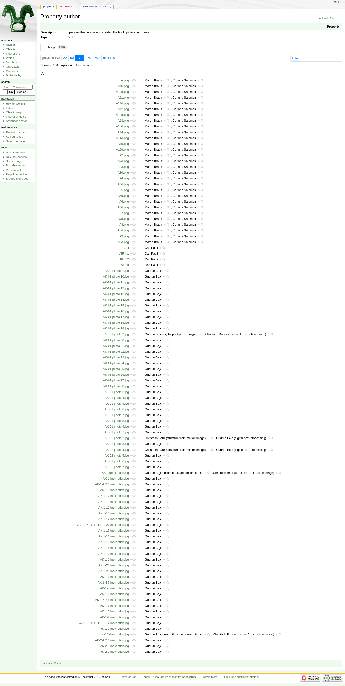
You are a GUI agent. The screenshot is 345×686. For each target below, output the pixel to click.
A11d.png (122, 103)
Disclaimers (210, 676)
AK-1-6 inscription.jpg (114, 605)
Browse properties (17, 178)
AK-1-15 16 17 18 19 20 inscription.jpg (103, 525)
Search (5, 81)
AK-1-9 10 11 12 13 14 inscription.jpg (104, 623)
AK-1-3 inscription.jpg (114, 576)
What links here (15, 152)
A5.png (124, 190)
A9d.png (123, 242)
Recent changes (16, 132)
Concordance (14, 71)
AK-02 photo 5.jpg (117, 455)
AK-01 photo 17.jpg (116, 317)
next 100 (109, 58)
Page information (16, 174)
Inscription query (16, 116)
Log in (336, 1)
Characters (12, 66)
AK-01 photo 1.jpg (117, 270)
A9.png (124, 236)
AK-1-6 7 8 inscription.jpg (112, 599)
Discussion (66, 6)
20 (65, 58)
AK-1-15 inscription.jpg (113, 530)
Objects (10, 49)
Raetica (10, 44)
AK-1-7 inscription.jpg (114, 611)
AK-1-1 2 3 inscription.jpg (112, 484)
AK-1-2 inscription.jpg (114, 559)
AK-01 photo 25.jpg (116, 369)
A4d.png (123, 184)
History (107, 6)
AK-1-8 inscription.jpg (114, 617)
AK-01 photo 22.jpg (116, 351)
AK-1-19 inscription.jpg (113, 554)
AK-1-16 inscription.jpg (113, 536)
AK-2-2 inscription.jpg (114, 651)
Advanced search (16, 120)
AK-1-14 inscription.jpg (113, 519)
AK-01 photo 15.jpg (116, 305)
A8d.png (123, 230)
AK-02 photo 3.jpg (117, 444)
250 (88, 58)
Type (44, 37)
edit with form (327, 18)
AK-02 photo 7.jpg (117, 467)
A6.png (124, 201)
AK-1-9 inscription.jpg (114, 628)
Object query (14, 112)
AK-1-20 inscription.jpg (113, 565)
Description (49, 32)
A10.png (123, 86)
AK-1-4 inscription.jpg (114, 588)
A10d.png (122, 92)
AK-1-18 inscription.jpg (113, 548)
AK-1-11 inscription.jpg (113, 502)
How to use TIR (15, 103)
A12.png (123, 109)
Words (10, 58)
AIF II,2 (124, 259)
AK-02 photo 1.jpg (117, 432)
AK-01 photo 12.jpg (116, 288)
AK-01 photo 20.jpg (116, 340)
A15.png (123, 144)
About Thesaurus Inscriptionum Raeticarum (169, 676)
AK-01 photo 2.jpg (117, 334)
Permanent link (15, 170)
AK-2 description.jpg (115, 634)
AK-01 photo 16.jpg (116, 311)
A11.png (123, 97)
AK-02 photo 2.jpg (117, 438)
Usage (57, 47)
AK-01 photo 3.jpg (117, 392)
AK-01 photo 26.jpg (116, 374)
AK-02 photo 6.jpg (117, 461)
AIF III (125, 265)
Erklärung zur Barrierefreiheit (241, 676)
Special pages (14, 161)
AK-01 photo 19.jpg (116, 328)
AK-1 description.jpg (115, 473)
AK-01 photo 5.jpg (117, 403)
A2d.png (123, 161)
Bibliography (13, 75)
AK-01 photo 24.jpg (116, 363)
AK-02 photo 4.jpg (117, 450)
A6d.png (123, 207)
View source (89, 6)
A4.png (124, 178)
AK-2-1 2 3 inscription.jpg (112, 640)
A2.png (124, 155)
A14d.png (122, 138)
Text (70, 37)
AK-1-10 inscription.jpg (113, 496)
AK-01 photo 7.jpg (117, 415)
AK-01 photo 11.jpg (116, 282)
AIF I (126, 247)
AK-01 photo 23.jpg (116, 357)
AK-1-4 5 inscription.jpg (113, 582)
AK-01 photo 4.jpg (117, 398)
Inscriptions (13, 53)
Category (47, 663)
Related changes (16, 156)
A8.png (124, 224)
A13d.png (122, 126)
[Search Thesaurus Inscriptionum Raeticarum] (18, 87)
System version (15, 141)
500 (97, 58)
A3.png (124, 167)
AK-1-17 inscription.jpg (113, 542)
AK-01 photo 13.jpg (116, 294)
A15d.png (122, 149)
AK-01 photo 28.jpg (116, 386)
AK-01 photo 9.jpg (117, 426)
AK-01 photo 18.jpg (116, 322)
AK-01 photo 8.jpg (117, 421)
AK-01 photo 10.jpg (116, 276)
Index (9, 108)
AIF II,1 (124, 253)
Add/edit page (14, 136)
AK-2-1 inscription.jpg (114, 646)
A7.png (124, 213)
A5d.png (123, 196)
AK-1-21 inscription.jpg (113, 571)
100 (79, 58)
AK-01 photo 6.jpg (117, 409)
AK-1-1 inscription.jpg (114, 490)
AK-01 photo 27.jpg (116, 380)
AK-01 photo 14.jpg (116, 299)
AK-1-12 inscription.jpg (113, 507)
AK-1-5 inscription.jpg (114, 594)
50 (72, 58)
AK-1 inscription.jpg (116, 478)
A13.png (123, 120)
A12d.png (122, 115)
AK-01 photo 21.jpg (116, 346)
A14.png (123, 132)
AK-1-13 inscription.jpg (113, 513)
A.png (125, 80)
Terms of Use (128, 676)
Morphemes (13, 62)
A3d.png (123, 172)
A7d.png (123, 219)
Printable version (16, 165)
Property (333, 26)
